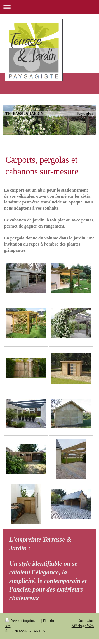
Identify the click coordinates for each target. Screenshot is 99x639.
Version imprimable (23, 621)
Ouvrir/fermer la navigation (49, 7)
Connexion (86, 621)
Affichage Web (83, 626)
